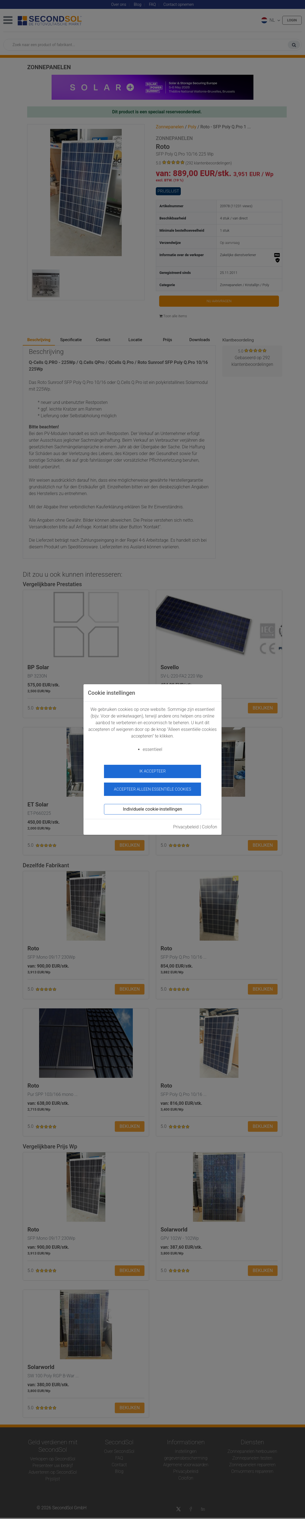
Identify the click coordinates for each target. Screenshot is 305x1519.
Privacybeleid (186, 823)
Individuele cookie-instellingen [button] (152, 806)
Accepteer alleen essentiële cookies (152, 786)
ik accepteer (152, 771)
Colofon (209, 823)
